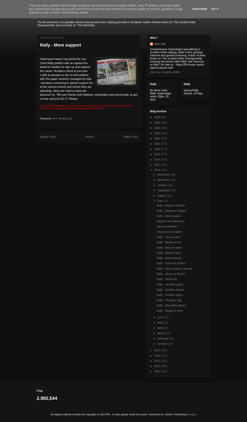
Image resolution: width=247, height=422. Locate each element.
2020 (157, 148)
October (162, 185)
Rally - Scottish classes (170, 289)
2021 (157, 143)
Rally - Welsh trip (167, 279)
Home (89, 136)
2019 (157, 154)
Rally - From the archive (171, 263)
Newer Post (48, 136)
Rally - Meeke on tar (169, 242)
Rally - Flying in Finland (171, 205)
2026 (157, 117)
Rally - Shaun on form (170, 310)
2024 (157, 127)
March (161, 333)
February (163, 338)
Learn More (199, 9)
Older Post (130, 136)
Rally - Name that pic (169, 258)
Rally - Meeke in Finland (171, 210)
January (162, 343)
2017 (157, 164)
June (160, 317)
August (161, 195)
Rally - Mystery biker (169, 252)
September (164, 190)
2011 (157, 371)
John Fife (160, 44)
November (163, 179)
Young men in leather (169, 231)
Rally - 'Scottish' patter (170, 284)
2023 (157, 133)
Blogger (192, 414)
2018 (157, 159)
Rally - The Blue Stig (169, 300)
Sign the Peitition (167, 226)
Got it (215, 9)
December (163, 174)
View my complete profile (165, 72)
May (160, 322)
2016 (157, 169)
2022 (157, 138)
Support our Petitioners (170, 221)
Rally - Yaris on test (168, 237)
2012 (157, 366)
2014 (157, 355)
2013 (157, 360)
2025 (157, 122)
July (160, 200)
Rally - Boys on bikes (169, 247)
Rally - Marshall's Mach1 (171, 305)
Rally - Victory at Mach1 (171, 273)
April (160, 327)
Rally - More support (169, 216)
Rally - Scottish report (170, 294)
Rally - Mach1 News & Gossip (174, 268)
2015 (157, 350)
